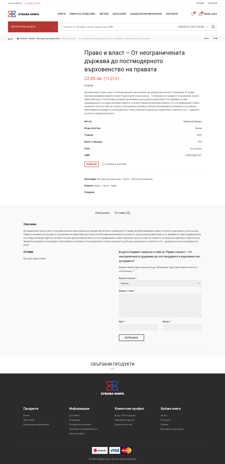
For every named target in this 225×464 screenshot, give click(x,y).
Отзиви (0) (122, 213)
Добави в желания (116, 164)
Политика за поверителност (83, 429)
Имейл (167, 321)
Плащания (74, 420)
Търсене (213, 26)
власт (97, 185)
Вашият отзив (127, 290)
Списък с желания (194, 13)
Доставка (74, 415)
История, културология (48, 38)
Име (122, 321)
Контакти (165, 420)
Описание (102, 213)
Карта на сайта (77, 433)
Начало (23, 38)
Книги (32, 38)
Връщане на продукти (172, 429)
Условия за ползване (80, 424)
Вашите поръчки (123, 424)
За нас (164, 415)
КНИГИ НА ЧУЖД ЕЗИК (82, 14)
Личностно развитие (142, 179)
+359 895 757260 (32, 3)
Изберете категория (191, 26)
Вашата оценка (127, 278)
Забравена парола (124, 420)
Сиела (198, 128)
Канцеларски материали (146, 14)
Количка (212, 3)
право (114, 185)
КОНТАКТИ (172, 14)
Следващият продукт (215, 38)
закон (106, 185)
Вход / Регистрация (125, 415)
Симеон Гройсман (192, 121)
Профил (200, 3)
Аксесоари (119, 14)
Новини (164, 424)
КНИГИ (62, 14)
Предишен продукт (207, 38)
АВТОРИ (103, 14)
